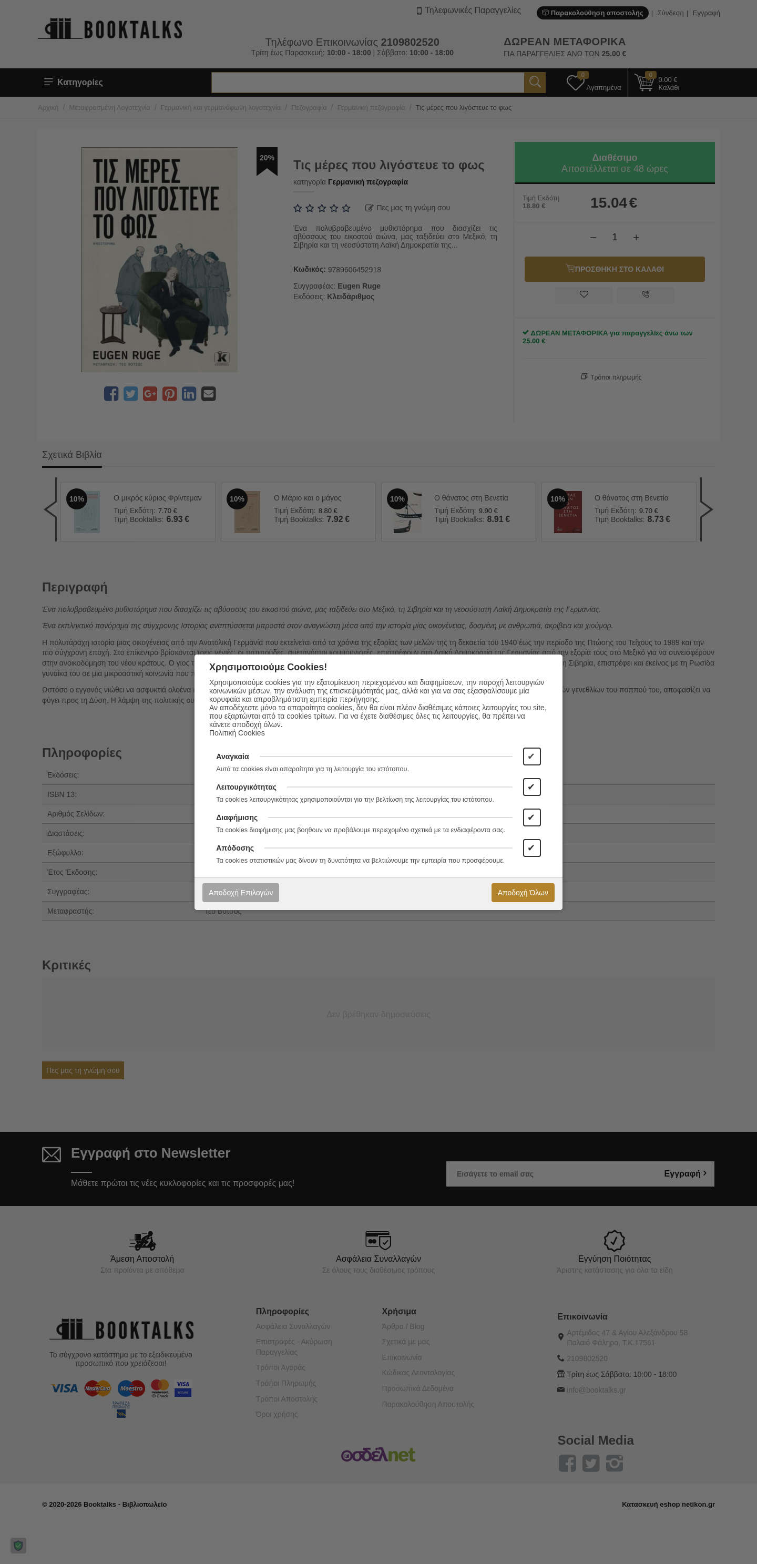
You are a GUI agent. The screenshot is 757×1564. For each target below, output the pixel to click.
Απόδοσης (235, 848)
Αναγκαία (232, 756)
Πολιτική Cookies (237, 733)
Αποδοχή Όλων (523, 892)
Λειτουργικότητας (246, 787)
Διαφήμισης (237, 817)
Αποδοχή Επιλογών (241, 892)
